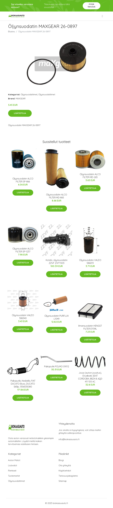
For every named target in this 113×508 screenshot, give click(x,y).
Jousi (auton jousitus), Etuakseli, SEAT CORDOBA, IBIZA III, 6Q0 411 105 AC (90, 377)
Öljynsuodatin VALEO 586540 (23, 317)
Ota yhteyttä (65, 465)
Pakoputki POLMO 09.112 (56, 366)
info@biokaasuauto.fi (69, 439)
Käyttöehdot (65, 470)
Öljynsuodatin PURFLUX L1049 (56, 317)
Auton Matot (14, 460)
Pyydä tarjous (91, 5)
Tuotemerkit (14, 475)
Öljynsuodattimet (29, 94)
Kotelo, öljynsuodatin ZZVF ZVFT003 (56, 261)
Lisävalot (12, 465)
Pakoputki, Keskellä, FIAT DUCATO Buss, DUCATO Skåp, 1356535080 (23, 383)
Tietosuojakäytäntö (68, 475)
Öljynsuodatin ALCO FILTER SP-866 (22, 180)
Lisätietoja (20, 113)
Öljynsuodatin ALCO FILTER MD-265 (90, 176)
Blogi (61, 460)
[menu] (102, 16)
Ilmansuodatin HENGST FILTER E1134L (90, 327)
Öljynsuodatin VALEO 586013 (90, 261)
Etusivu (11, 31)
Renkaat (12, 470)
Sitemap (63, 481)
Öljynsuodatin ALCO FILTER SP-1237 (22, 250)
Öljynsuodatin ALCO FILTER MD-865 (56, 196)
